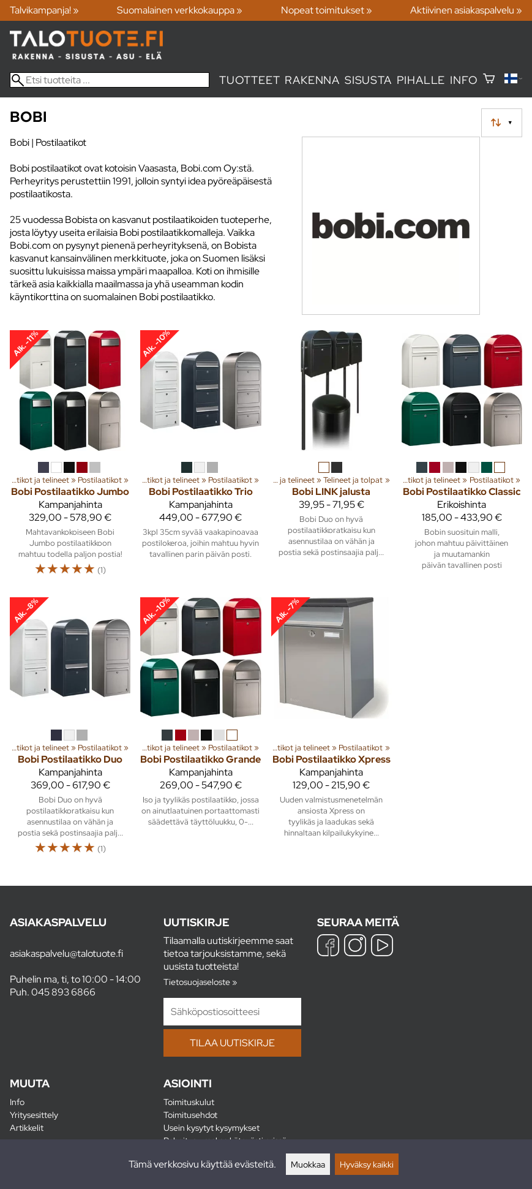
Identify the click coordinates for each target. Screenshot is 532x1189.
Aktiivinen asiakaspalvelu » (466, 10)
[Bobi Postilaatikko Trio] (200, 459)
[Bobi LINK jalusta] (331, 459)
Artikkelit (26, 1127)
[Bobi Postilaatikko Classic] (462, 459)
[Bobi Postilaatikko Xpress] (331, 731)
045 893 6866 (63, 992)
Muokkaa (308, 1164)
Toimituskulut (188, 1102)
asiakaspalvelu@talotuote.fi (66, 953)
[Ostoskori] (489, 80)
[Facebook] (328, 946)
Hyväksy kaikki (367, 1164)
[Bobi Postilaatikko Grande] (200, 731)
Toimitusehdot (190, 1114)
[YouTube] (382, 946)
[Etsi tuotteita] (109, 80)
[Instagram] (355, 946)
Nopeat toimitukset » (326, 10)
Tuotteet (249, 80)
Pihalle (421, 80)
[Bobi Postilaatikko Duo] (70, 731)
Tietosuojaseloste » (200, 981)
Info (464, 80)
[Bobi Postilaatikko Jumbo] (70, 459)
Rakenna (312, 80)
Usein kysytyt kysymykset (211, 1127)
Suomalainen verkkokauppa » (179, 10)
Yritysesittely (34, 1114)
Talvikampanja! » (44, 10)
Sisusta (368, 80)
